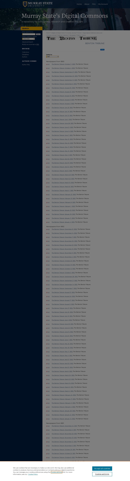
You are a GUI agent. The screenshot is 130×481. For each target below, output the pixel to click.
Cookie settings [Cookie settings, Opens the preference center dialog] (102, 474)
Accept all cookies (102, 468)
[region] (65, 471)
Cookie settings (56, 472)
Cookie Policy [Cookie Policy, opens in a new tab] (33, 474)
